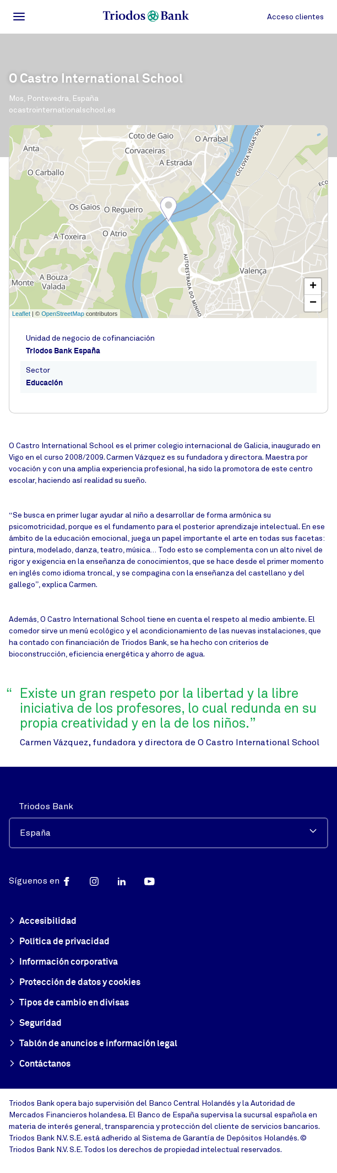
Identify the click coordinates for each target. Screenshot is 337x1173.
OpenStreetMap (62, 313)
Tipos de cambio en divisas (69, 1003)
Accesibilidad (43, 921)
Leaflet (21, 313)
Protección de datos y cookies (74, 982)
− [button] (313, 303)
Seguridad (35, 1023)
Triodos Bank (46, 806)
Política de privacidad (59, 942)
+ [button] (313, 286)
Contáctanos (39, 1064)
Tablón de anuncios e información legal (93, 1044)
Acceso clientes (295, 16)
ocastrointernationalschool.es (62, 110)
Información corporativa (63, 962)
